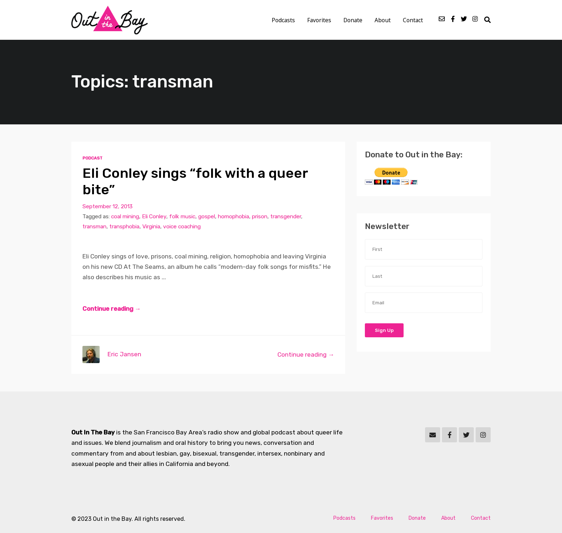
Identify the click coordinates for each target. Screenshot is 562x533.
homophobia (233, 216)
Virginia (151, 226)
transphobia (124, 226)
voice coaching (182, 226)
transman (94, 226)
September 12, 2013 (107, 206)
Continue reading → (111, 308)
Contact (413, 20)
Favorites (319, 20)
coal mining (125, 216)
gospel (206, 216)
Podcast (92, 158)
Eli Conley (154, 216)
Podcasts (283, 20)
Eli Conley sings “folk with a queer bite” (195, 181)
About (383, 20)
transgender (285, 216)
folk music (182, 216)
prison (259, 216)
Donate (352, 20)
